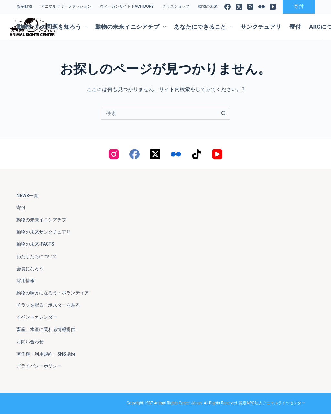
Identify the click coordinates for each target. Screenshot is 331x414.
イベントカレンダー (36, 317)
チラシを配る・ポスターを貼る (48, 305)
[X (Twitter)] (239, 7)
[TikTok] (196, 154)
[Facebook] (227, 7)
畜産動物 (24, 6)
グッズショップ (175, 6)
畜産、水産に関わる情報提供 (45, 329)
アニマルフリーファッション (66, 6)
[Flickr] (261, 7)
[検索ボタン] (223, 113)
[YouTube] (273, 7)
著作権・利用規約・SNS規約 (45, 353)
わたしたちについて (36, 256)
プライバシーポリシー (39, 365)
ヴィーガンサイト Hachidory (127, 6)
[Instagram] (250, 7)
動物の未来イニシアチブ (131, 27)
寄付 (299, 6)
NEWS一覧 (27, 195)
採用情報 (25, 280)
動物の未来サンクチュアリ (43, 232)
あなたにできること (204, 27)
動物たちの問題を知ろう (53, 27)
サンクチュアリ (260, 26)
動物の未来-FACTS (35, 244)
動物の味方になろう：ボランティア (52, 292)
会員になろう (30, 268)
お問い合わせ (30, 341)
